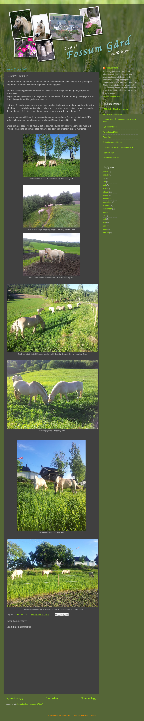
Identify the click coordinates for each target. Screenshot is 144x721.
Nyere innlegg (14, 698)
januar (105, 171)
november (107, 202)
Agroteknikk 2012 (110, 132)
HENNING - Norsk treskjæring (115, 109)
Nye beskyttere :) (110, 127)
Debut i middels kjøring (112, 142)
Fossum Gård (112, 68)
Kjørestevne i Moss (111, 157)
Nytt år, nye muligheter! (112, 114)
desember (107, 199)
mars (105, 188)
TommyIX (76, 715)
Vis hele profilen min (111, 97)
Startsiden (52, 698)
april (104, 226)
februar (106, 192)
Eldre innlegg (88, 698)
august (105, 175)
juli (104, 178)
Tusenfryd (107, 137)
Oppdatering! (108, 152)
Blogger (93, 715)
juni (104, 182)
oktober (106, 205)
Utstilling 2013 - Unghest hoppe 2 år (118, 147)
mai (104, 185)
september (107, 209)
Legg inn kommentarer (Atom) (30, 704)
